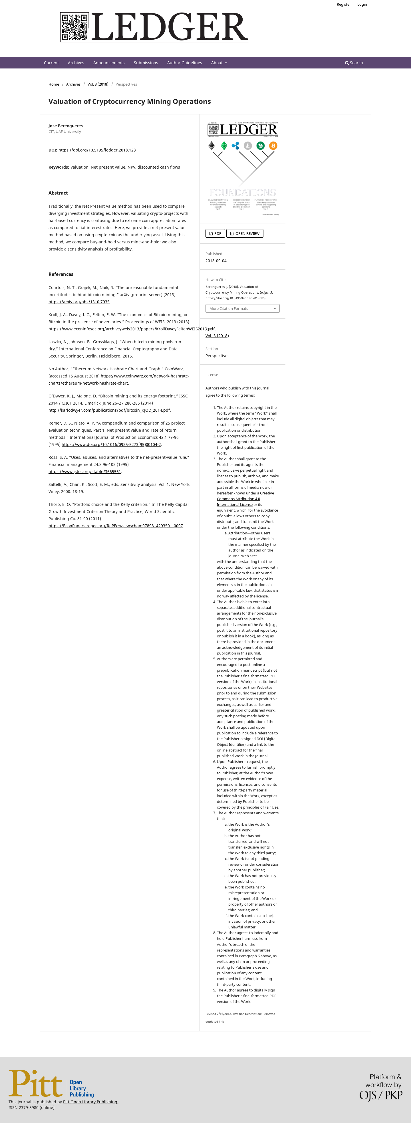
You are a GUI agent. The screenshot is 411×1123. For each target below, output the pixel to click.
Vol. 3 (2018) (98, 84)
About (217, 62)
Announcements (109, 62)
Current (51, 62)
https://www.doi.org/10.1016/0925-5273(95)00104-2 (111, 444)
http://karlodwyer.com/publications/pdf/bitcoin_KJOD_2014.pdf (109, 410)
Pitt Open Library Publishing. (90, 1101)
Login (362, 4)
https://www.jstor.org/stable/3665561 (85, 471)
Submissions (146, 62)
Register (344, 4)
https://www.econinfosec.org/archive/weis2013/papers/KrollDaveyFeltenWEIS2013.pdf (132, 329)
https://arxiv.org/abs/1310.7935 (79, 301)
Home (54, 84)
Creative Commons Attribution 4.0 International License (245, 498)
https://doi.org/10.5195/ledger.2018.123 (97, 150)
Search (354, 62)
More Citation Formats (228, 308)
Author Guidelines (184, 62)
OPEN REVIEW (247, 233)
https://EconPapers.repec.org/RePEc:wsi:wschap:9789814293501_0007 (116, 525)
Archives (76, 62)
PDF (217, 233)
